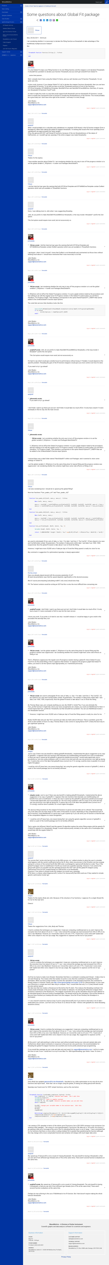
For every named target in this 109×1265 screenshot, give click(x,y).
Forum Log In (99, 2)
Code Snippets (7, 42)
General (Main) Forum (9, 28)
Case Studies (5, 18)
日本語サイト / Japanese (9, 55)
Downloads (5, 12)
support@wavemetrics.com (37, 105)
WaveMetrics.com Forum (10, 39)
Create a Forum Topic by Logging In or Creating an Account (40, 6)
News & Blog (5, 9)
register (93, 108)
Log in (88, 108)
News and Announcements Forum (10, 35)
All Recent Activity (8, 25)
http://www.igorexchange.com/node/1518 (68, 982)
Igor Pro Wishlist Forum (9, 31)
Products (4, 5)
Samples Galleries (7, 15)
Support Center (6, 52)
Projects (5, 45)
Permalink (44, 113)
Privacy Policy (66, 1257)
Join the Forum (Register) (10, 48)
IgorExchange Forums (8, 22)
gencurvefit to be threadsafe (53, 1082)
